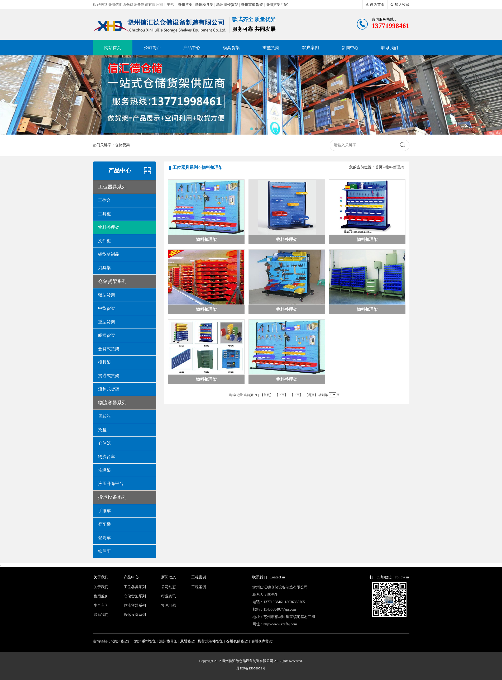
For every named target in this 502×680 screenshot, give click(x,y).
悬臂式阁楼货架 (210, 641)
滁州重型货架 (252, 5)
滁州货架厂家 (277, 5)
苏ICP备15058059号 (251, 668)
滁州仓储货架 (237, 641)
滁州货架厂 (122, 641)
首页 (379, 167)
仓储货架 (122, 145)
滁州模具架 (204, 5)
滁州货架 (185, 5)
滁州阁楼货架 (227, 5)
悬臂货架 (187, 641)
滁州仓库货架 (262, 641)
